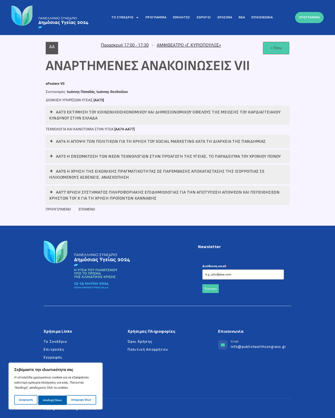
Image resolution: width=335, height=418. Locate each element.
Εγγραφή (210, 288)
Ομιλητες (181, 17)
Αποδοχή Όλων (83, 400)
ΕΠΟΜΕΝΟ (87, 209)
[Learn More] (254, 346)
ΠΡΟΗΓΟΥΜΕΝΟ (58, 209)
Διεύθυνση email (215, 266)
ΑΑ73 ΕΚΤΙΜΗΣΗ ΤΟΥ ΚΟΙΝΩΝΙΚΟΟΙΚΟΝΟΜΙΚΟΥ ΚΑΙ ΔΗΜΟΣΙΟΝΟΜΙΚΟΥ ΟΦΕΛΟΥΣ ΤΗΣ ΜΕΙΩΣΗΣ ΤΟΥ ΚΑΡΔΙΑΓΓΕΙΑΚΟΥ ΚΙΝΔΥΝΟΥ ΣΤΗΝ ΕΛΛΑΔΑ (165, 115)
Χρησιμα (224, 17)
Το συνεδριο (125, 17)
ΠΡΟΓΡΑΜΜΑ (309, 17)
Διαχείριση (25, 400)
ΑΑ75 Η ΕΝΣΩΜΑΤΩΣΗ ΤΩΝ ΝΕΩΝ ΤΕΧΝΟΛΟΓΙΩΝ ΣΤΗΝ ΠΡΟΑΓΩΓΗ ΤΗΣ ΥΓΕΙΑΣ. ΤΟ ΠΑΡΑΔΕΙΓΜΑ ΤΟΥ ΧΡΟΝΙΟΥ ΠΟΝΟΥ (165, 156)
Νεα (242, 17)
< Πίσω (276, 48)
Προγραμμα (155, 17)
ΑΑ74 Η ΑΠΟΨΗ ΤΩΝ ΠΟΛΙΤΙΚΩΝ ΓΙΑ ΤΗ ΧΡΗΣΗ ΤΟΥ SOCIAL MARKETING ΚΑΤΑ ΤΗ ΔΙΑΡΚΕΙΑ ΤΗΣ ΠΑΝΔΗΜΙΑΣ (157, 141)
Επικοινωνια (262, 17)
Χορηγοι (204, 17)
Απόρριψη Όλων (53, 400)
